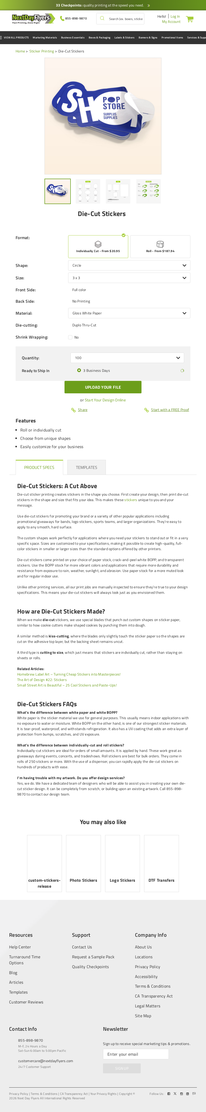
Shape (22, 265)
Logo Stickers (122, 880)
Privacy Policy (147, 967)
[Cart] (188, 19)
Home (20, 51)
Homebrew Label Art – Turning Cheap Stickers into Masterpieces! (69, 674)
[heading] (39, 467)
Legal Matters (147, 1006)
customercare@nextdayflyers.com (45, 1060)
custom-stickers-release (44, 883)
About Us (143, 947)
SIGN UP (121, 1068)
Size (20, 278)
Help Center (20, 947)
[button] (102, 18)
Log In (175, 16)
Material (24, 313)
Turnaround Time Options (24, 960)
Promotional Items (172, 37)
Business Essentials (73, 37)
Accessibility (146, 977)
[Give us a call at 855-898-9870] (73, 18)
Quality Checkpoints (90, 967)
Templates (18, 992)
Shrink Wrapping (32, 337)
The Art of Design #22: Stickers (42, 679)
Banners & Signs (148, 37)
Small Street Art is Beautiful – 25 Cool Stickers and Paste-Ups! (67, 685)
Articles (16, 982)
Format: (23, 238)
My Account (171, 21)
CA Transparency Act (154, 996)
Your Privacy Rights (103, 1093)
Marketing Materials (45, 37)
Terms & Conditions (153, 986)
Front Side (26, 290)
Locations (143, 957)
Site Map (143, 1016)
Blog (13, 973)
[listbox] (129, 265)
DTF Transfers (162, 880)
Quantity (30, 358)
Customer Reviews (26, 1002)
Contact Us (82, 947)
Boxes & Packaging (99, 37)
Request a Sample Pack (93, 957)
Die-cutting (27, 325)
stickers (130, 499)
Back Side (25, 301)
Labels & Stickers (124, 37)
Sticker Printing (41, 51)
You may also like (103, 821)
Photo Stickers (83, 880)
